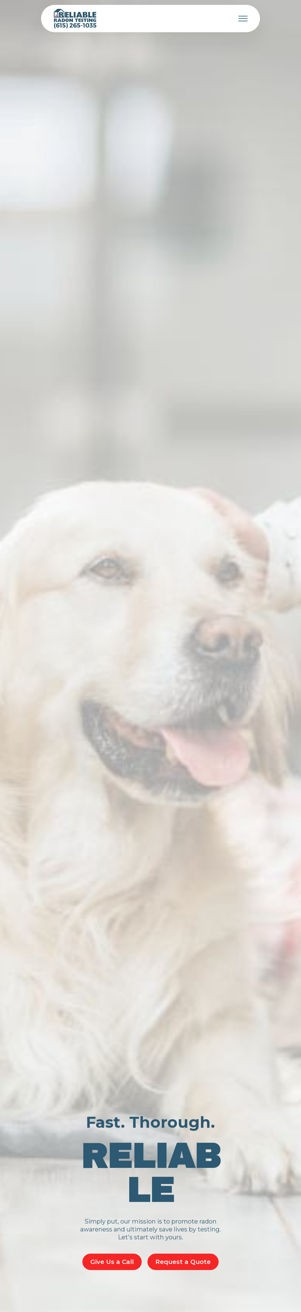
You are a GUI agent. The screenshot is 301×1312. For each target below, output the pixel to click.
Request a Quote (183, 1261)
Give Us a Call (112, 1261)
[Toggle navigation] (243, 19)
